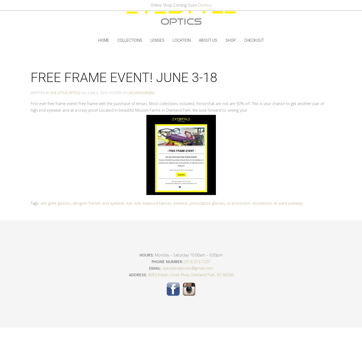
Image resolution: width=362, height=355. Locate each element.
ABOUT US (208, 40)
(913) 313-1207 (197, 261)
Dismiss (205, 5)
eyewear (180, 203)
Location (182, 40)
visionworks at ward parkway (277, 203)
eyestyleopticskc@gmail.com (188, 268)
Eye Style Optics (65, 93)
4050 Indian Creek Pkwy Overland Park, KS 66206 (190, 274)
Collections (129, 40)
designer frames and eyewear (98, 203)
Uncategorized (141, 93)
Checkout (254, 40)
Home (103, 40)
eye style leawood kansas (148, 203)
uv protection (238, 203)
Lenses (157, 40)
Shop (230, 40)
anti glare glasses (55, 203)
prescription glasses (207, 203)
